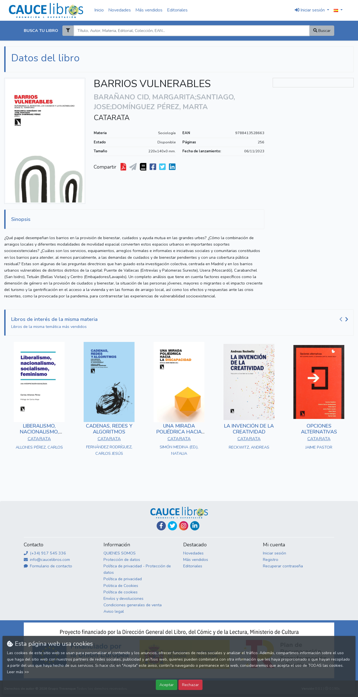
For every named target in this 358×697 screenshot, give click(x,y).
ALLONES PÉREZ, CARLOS (39, 447)
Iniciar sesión (274, 553)
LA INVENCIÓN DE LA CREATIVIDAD (249, 429)
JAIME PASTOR (318, 447)
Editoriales (177, 10)
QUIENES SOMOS (119, 553)
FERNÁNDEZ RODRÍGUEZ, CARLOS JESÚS (109, 450)
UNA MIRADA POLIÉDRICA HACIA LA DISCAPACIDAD (179, 432)
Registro (270, 559)
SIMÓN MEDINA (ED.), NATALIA (179, 450)
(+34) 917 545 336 (45, 553)
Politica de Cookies (120, 585)
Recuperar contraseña (283, 566)
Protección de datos (121, 559)
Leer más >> (18, 672)
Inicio (99, 10)
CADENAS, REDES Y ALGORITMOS (109, 429)
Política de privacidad (122, 579)
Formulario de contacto (48, 566)
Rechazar (190, 684)
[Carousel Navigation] (344, 319)
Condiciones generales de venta (132, 605)
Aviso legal (113, 611)
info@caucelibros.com (47, 559)
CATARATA (111, 118)
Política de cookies (120, 592)
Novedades (119, 10)
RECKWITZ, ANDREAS (249, 447)
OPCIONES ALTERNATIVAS (319, 429)
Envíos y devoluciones (123, 598)
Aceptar (166, 684)
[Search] (191, 30)
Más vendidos (148, 10)
